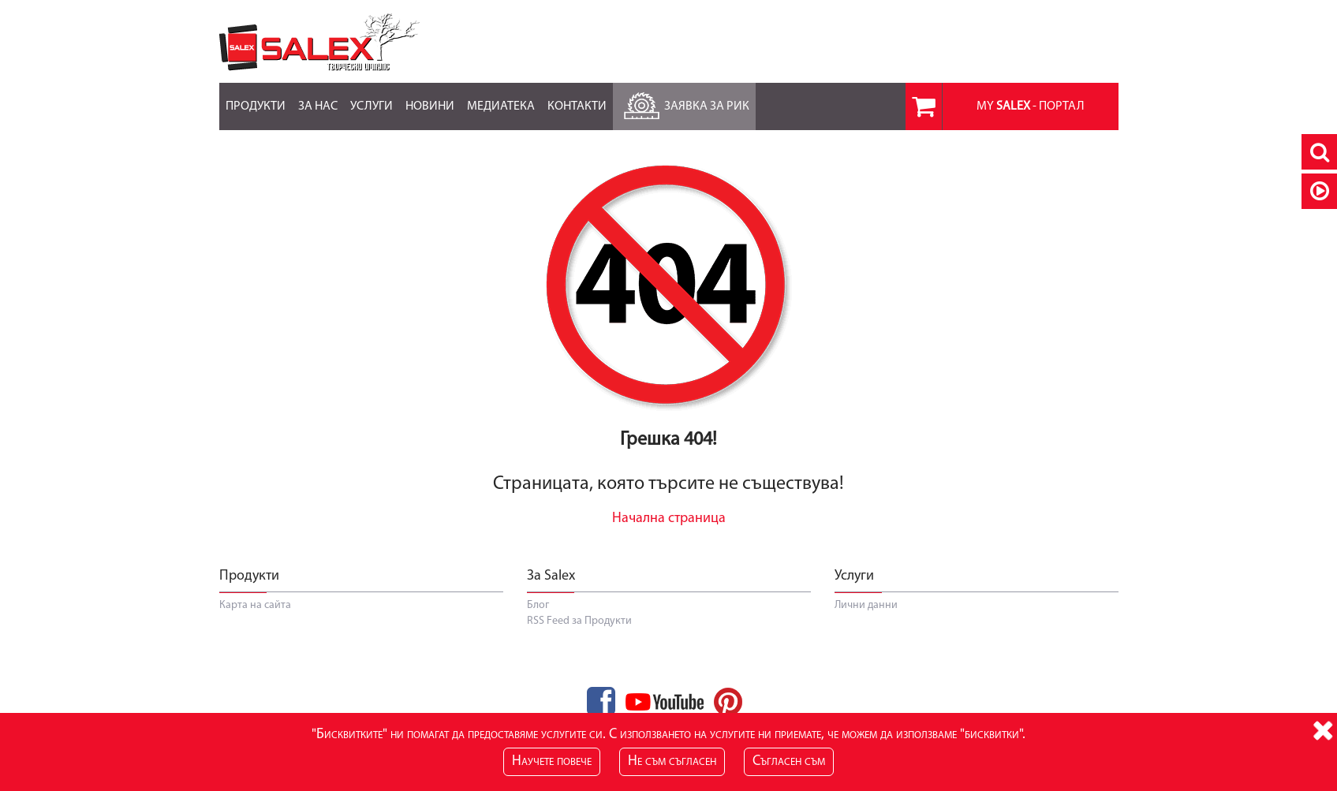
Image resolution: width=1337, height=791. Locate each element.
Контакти (577, 98)
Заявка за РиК (684, 102)
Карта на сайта (255, 605)
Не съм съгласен (672, 761)
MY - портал (1031, 106)
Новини (429, 98)
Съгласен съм (789, 761)
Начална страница (669, 518)
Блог (538, 605)
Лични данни (866, 605)
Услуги (371, 98)
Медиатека (501, 98)
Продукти (256, 98)
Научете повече (552, 761)
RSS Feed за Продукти (579, 621)
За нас (318, 98)
